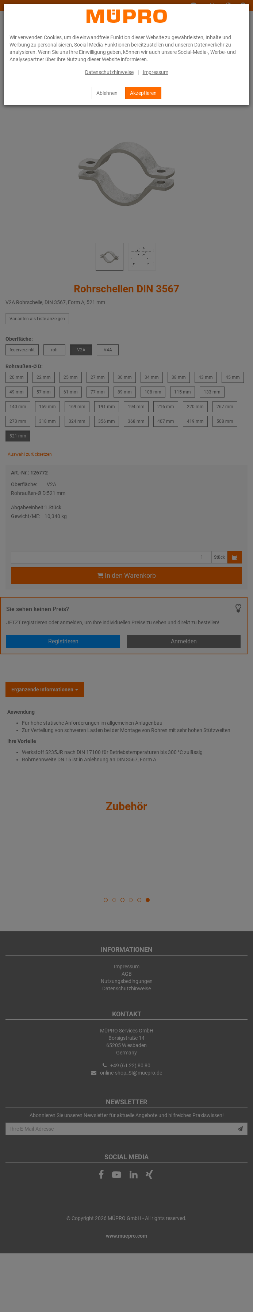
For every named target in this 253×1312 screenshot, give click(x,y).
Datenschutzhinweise (109, 72)
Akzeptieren (143, 93)
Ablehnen (107, 93)
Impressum (155, 72)
